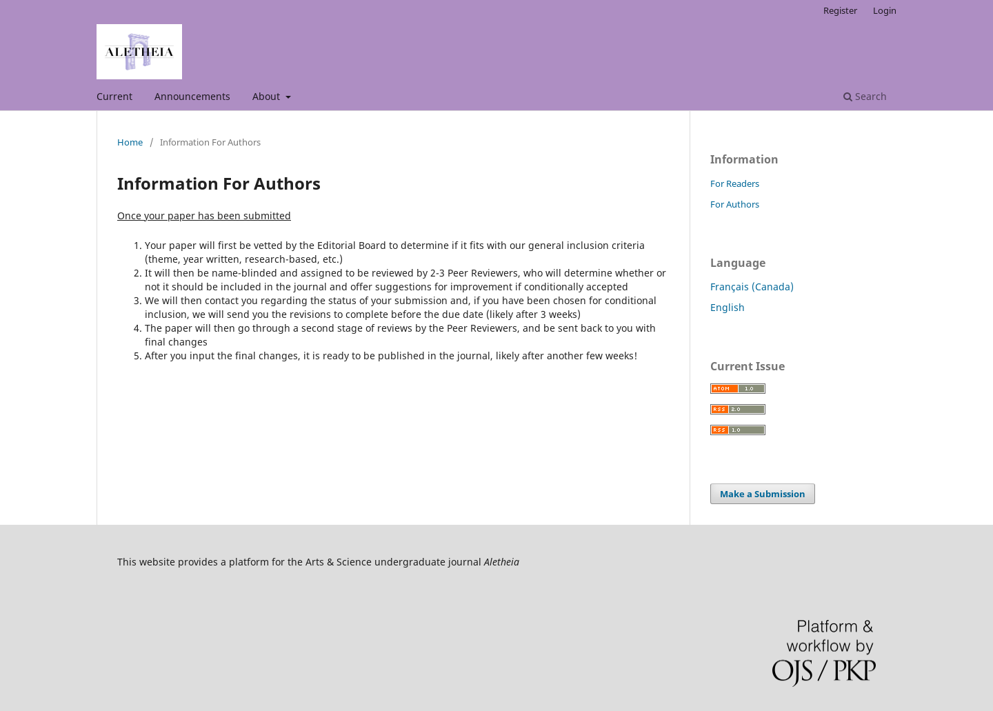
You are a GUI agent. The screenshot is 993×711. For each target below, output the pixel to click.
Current (114, 96)
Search (865, 96)
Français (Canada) (752, 286)
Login (884, 10)
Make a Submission (762, 494)
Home (130, 142)
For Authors (734, 204)
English (727, 307)
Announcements (192, 96)
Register (840, 10)
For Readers (734, 183)
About (267, 96)
